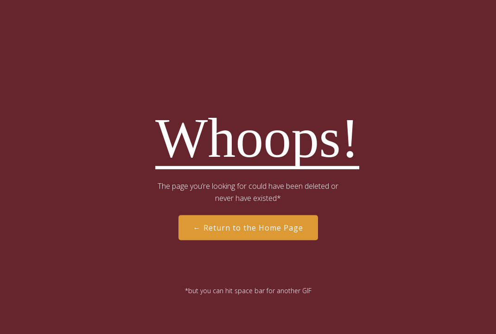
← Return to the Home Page (248, 228)
